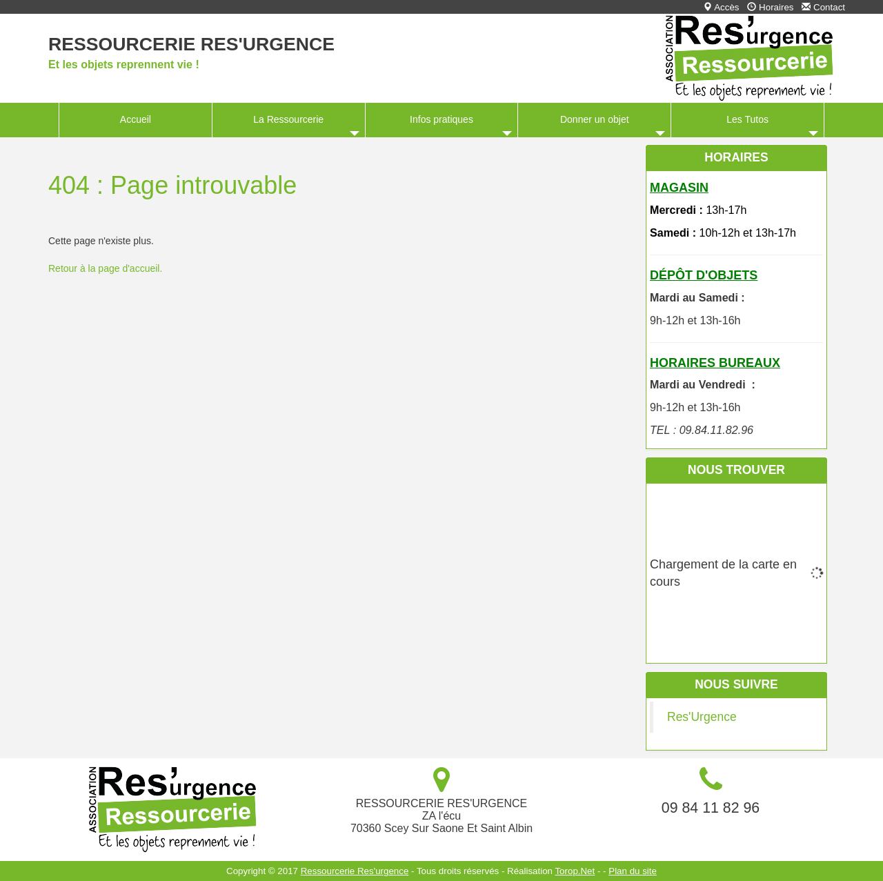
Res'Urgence (702, 717)
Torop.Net (575, 871)
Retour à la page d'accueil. (105, 268)
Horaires (770, 7)
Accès (721, 7)
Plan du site (632, 871)
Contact (823, 7)
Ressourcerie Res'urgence (191, 44)
